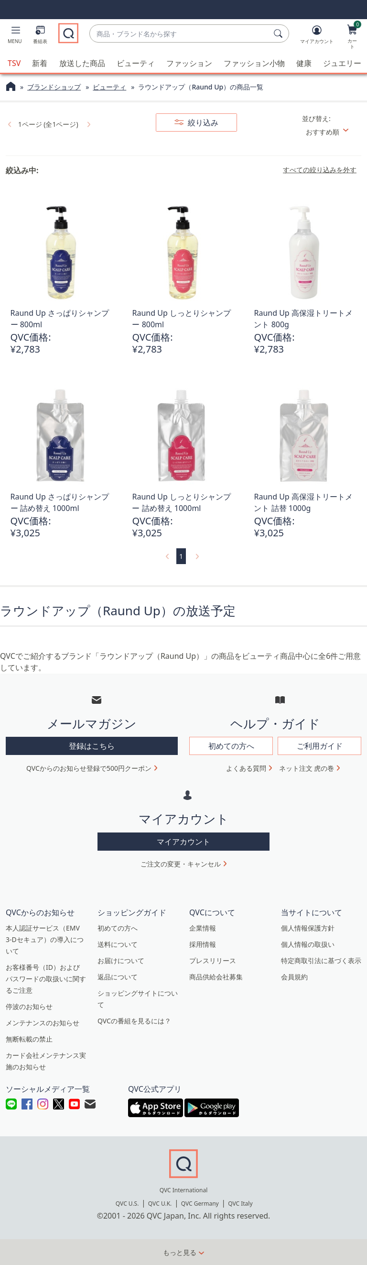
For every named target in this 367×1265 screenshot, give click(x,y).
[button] (15, 36)
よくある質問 (246, 768)
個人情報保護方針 (308, 927)
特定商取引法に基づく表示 (321, 960)
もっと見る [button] (179, 1252)
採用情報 (202, 943)
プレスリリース (212, 960)
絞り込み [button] (202, 122)
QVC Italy (240, 1203)
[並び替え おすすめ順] (331, 131)
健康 (304, 63)
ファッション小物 (254, 63)
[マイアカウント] (317, 36)
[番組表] (40, 36)
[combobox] (180, 34)
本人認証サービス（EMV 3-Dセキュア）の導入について (45, 939)
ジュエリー (342, 63)
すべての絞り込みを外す (319, 170)
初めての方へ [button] (231, 746)
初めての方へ (117, 927)
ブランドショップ (54, 86)
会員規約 (294, 976)
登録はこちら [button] (92, 746)
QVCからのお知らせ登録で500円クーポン (88, 768)
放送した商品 (82, 63)
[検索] (279, 33)
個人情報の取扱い (308, 943)
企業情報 (202, 927)
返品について (117, 976)
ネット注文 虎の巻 (307, 768)
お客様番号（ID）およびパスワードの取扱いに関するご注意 (46, 978)
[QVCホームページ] (10, 87)
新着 (39, 63)
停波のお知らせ (29, 1005)
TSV (14, 63)
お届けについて (120, 960)
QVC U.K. (160, 1203)
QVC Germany (200, 1203)
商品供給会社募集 (216, 976)
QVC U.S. (127, 1203)
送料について (117, 943)
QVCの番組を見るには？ (134, 1020)
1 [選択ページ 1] (181, 556)
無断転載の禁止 (29, 1038)
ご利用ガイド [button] (320, 746)
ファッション (189, 63)
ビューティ (136, 63)
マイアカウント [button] (183, 841)
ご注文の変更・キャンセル (180, 863)
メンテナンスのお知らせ (42, 1022)
